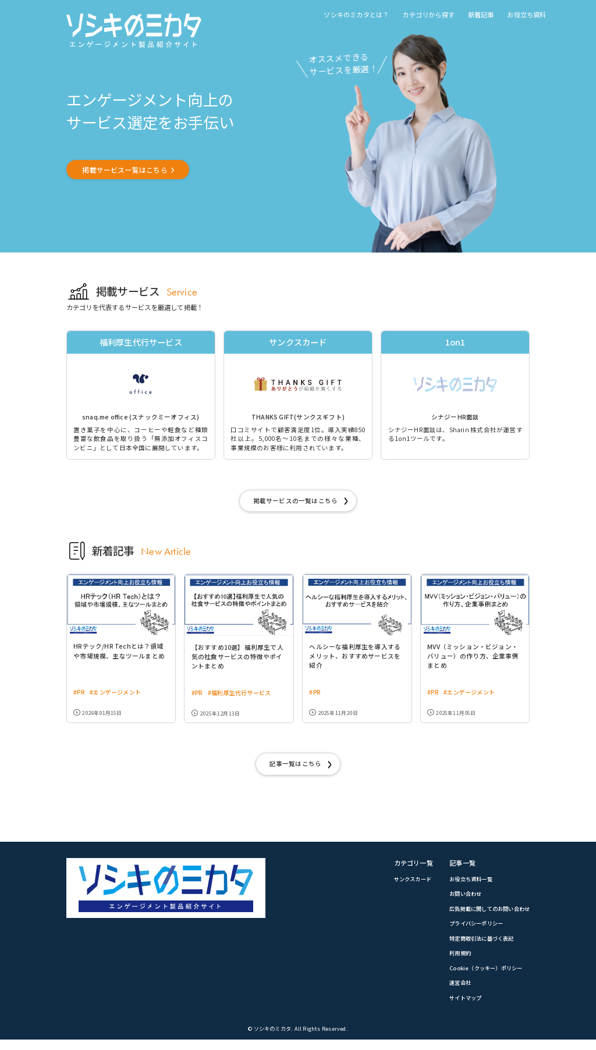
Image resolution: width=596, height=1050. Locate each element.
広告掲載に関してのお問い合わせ (485, 916)
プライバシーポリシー (470, 931)
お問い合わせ (458, 901)
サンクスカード (402, 885)
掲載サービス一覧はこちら (130, 170)
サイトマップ (458, 1008)
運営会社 (452, 992)
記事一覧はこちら (295, 769)
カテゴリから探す (428, 14)
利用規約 (452, 962)
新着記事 (481, 14)
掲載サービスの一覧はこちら (295, 504)
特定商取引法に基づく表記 (476, 946)
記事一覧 (455, 869)
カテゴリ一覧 (402, 869)
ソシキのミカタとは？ (356, 14)
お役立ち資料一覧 (464, 885)
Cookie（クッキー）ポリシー (480, 977)
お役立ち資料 (526, 14)
